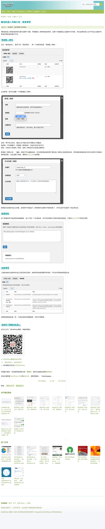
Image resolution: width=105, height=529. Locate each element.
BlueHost (48, 372)
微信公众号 (10, 386)
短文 (9, 17)
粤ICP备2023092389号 (26, 512)
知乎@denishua (19, 365)
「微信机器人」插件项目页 (12, 362)
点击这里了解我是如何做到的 (32, 508)
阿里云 (29, 372)
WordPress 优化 (16, 376)
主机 (43, 11)
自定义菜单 (76, 218)
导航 (8, 11)
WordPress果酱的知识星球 (12, 359)
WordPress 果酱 (6, 512)
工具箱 (28, 503)
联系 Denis (21, 503)
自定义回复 (31, 155)
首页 (3, 11)
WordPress (21, 11)
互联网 (29, 11)
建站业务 (26, 376)
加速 (13, 11)
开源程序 (36, 11)
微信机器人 (20, 386)
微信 (15, 17)
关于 (14, 503)
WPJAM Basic (57, 512)
